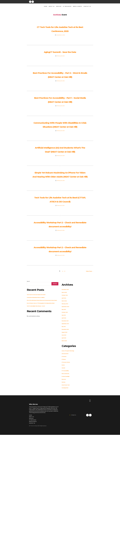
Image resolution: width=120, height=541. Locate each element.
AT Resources (67, 6)
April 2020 (65, 385)
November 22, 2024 (60, 39)
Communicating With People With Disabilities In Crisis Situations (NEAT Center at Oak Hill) (60, 144)
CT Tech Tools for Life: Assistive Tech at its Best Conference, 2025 (60, 30)
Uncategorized (66, 435)
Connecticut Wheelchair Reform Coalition (39, 345)
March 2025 (65, 340)
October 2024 (66, 343)
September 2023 (67, 354)
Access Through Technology (70, 398)
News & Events (77, 6)
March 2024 (65, 348)
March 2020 (65, 388)
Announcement (66, 401)
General (64, 415)
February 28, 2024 (61, 63)
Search (28, 329)
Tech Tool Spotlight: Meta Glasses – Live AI (39, 357)
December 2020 (67, 377)
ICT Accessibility (67, 418)
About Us (52, 6)
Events (64, 412)
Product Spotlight (67, 424)
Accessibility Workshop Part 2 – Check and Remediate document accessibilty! (60, 266)
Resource (64, 427)
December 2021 (66, 368)
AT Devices (65, 404)
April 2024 (65, 345)
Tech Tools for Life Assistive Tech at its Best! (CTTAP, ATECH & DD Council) (60, 237)
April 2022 (65, 365)
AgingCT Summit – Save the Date (60, 57)
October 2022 (66, 360)
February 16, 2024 (61, 245)
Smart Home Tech (67, 432)
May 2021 (64, 374)
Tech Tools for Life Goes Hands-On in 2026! (39, 342)
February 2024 (66, 351)
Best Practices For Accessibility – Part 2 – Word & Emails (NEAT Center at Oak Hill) (60, 84)
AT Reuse (64, 407)
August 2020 (65, 380)
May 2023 (64, 357)
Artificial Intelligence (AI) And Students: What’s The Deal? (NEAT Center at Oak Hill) (60, 175)
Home (45, 6)
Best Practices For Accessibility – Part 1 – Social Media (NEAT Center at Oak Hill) (60, 113)
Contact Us (87, 6)
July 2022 (64, 363)
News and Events (67, 421)
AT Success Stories (67, 410)
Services (58, 6)
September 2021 (67, 371)
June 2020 (65, 383)
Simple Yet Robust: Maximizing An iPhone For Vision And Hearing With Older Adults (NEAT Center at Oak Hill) (60, 206)
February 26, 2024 (61, 92)
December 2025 (66, 337)
